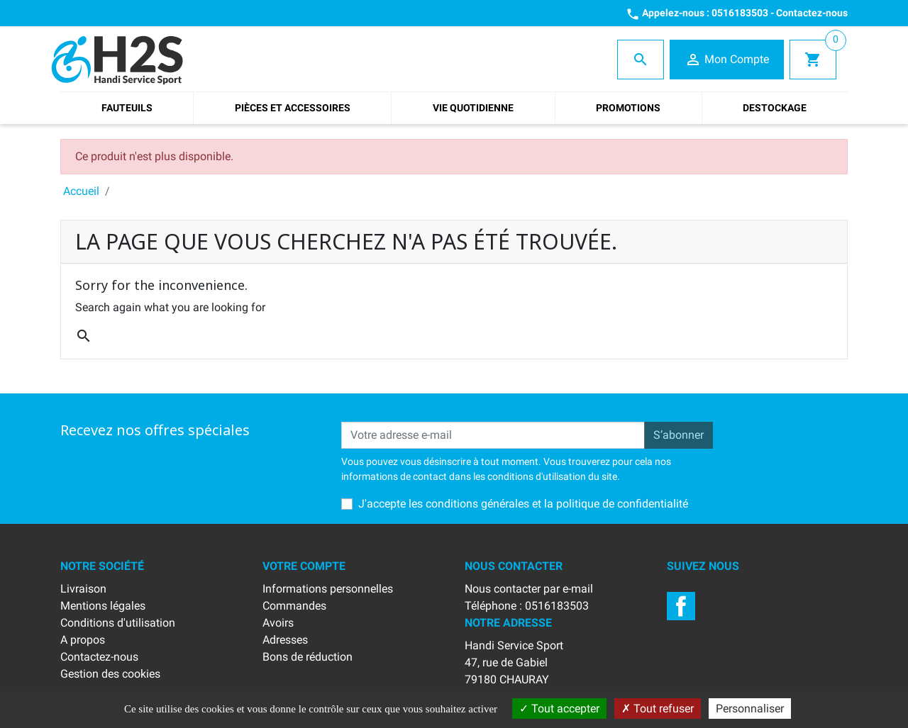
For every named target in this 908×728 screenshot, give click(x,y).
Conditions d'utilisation (117, 622)
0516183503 (740, 12)
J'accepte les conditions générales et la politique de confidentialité (523, 503)
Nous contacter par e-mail (529, 588)
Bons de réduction (307, 656)
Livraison (83, 588)
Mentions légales (102, 605)
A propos (82, 639)
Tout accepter (559, 708)
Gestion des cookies (110, 674)
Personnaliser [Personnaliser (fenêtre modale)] (750, 708)
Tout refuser (657, 708)
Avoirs (278, 622)
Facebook (681, 606)
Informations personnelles (327, 588)
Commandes (294, 605)
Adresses (285, 639)
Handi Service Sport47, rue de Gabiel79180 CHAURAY (514, 662)
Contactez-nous (812, 12)
